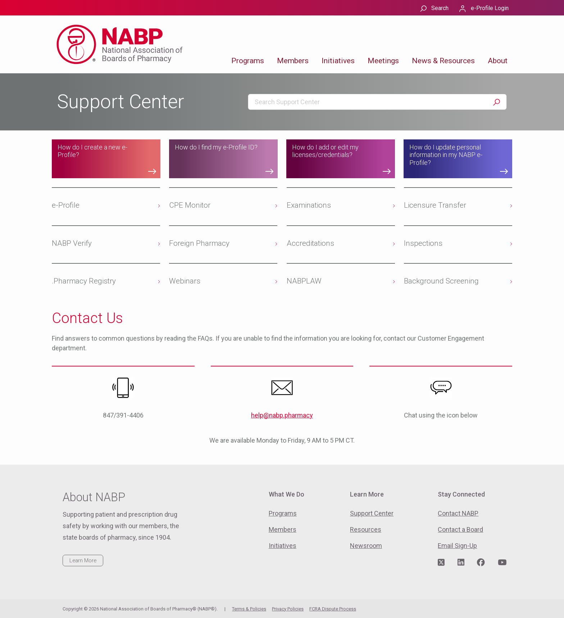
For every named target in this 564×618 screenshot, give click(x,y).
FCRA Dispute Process (332, 609)
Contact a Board (460, 529)
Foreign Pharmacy (199, 243)
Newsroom (366, 545)
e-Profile (65, 205)
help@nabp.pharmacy (282, 415)
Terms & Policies (249, 609)
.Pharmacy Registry (84, 281)
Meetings (383, 60)
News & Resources (443, 60)
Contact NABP (458, 513)
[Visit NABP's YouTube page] (502, 562)
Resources (365, 529)
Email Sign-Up (457, 545)
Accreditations (310, 243)
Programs (247, 60)
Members (293, 60)
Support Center (372, 513)
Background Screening (441, 281)
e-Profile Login (490, 8)
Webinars (184, 281)
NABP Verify (72, 243)
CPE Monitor (189, 205)
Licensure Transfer (435, 205)
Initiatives (338, 60)
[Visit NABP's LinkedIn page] (461, 562)
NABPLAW (304, 281)
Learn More (82, 560)
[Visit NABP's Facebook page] (481, 562)
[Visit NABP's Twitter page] (441, 562)
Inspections (423, 243)
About (498, 60)
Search (440, 8)
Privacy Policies (288, 609)
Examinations (309, 205)
